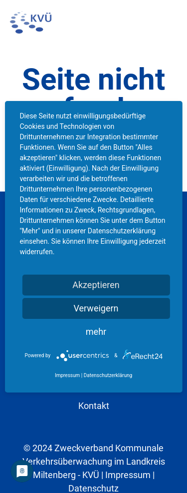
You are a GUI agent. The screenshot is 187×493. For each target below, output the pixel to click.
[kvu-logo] (30, 22)
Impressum (128, 475)
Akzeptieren (96, 285)
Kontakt (93, 405)
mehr (96, 331)
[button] (172, 22)
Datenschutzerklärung (108, 375)
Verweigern (95, 308)
